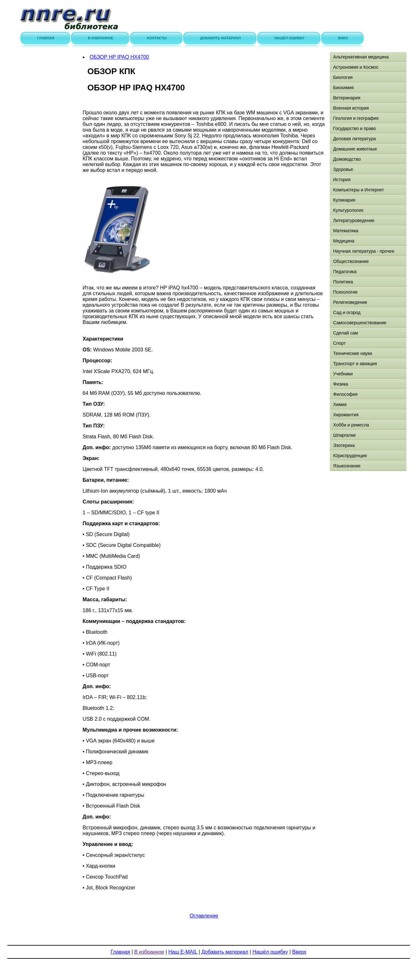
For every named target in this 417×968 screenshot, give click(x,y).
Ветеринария (346, 97)
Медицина (343, 240)
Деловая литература (354, 138)
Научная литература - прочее (363, 251)
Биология (342, 77)
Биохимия (343, 87)
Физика (340, 384)
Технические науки (352, 353)
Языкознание (346, 465)
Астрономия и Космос (355, 67)
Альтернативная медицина (361, 56)
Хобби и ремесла (351, 424)
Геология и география (355, 118)
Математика (345, 230)
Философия (345, 394)
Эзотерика (344, 445)
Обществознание (351, 261)
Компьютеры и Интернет (358, 189)
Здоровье (343, 169)
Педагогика (344, 271)
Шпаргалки (344, 435)
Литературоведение (353, 220)
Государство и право (354, 128)
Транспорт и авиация (355, 363)
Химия (339, 404)
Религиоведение (350, 302)
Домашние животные (355, 148)
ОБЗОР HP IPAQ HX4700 (119, 57)
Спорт (339, 343)
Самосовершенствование (359, 322)
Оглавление (203, 915)
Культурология (348, 210)
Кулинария (344, 200)
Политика (343, 281)
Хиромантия (346, 414)
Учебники (342, 373)
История (341, 179)
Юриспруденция (350, 455)
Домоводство (346, 159)
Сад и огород (346, 312)
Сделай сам (345, 332)
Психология (345, 292)
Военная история (351, 108)
